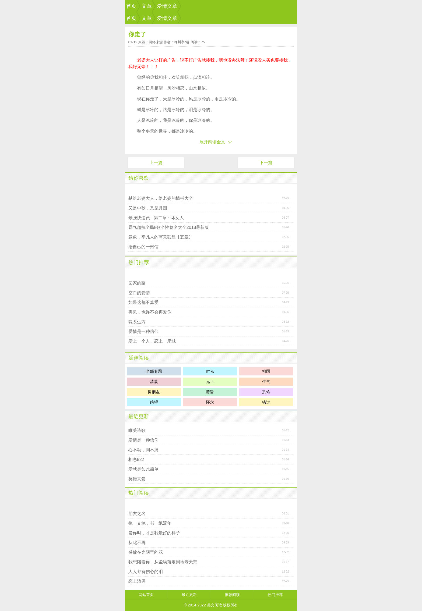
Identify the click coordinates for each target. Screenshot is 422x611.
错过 (266, 402)
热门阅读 (138, 493)
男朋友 (154, 392)
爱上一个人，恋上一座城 (152, 341)
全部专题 (154, 371)
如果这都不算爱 (143, 302)
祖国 (266, 371)
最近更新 (138, 416)
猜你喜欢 (138, 178)
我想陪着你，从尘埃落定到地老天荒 (162, 562)
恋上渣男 (137, 581)
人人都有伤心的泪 (145, 571)
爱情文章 (167, 6)
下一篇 (265, 162)
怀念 (210, 402)
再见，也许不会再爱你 (149, 312)
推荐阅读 (232, 594)
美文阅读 (214, 605)
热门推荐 (138, 262)
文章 (147, 6)
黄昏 (210, 392)
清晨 (154, 381)
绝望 (154, 402)
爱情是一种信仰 (143, 331)
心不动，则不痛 (143, 449)
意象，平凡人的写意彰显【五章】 (160, 237)
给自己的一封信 (143, 246)
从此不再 (137, 542)
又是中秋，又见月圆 (147, 208)
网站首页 (146, 594)
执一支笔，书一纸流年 (149, 523)
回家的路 (137, 283)
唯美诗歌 (137, 430)
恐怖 (266, 392)
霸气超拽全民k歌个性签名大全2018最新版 (168, 227)
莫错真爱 (137, 479)
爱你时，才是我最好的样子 (154, 533)
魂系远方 (137, 321)
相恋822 (136, 459)
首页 (131, 6)
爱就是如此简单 (143, 469)
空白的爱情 (139, 292)
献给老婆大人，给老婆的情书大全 (160, 198)
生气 (266, 381)
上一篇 (156, 162)
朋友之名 (137, 513)
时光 (210, 371)
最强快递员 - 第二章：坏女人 (156, 217)
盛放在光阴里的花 (145, 552)
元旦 (210, 381)
